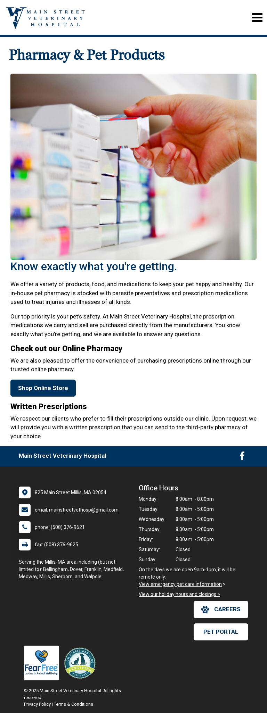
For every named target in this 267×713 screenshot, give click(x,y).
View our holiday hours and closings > (179, 594)
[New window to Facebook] (242, 457)
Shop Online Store (43, 387)
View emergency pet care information (180, 584)
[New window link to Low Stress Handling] (81, 663)
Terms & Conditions (73, 704)
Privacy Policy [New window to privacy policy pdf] (37, 704)
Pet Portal (220, 631)
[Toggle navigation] (257, 17)
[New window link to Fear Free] (43, 663)
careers (221, 609)
